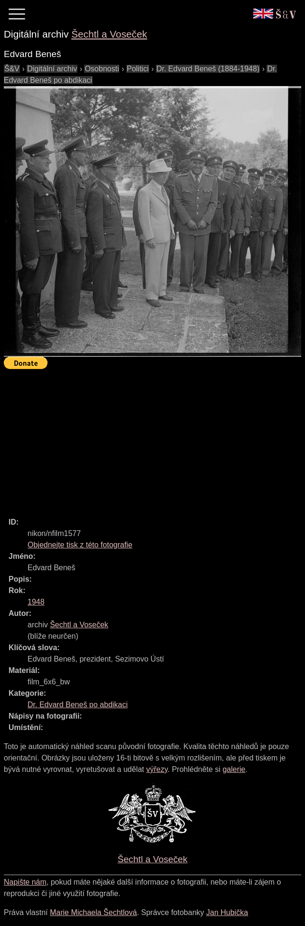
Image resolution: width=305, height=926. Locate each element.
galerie (233, 769)
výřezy (157, 769)
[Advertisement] (154, 439)
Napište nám (25, 882)
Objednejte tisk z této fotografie (80, 545)
